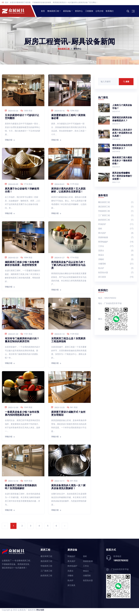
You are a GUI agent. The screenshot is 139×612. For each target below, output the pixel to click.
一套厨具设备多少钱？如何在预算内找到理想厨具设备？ (22, 414)
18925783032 (120, 560)
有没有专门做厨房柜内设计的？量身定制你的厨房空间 (22, 340)
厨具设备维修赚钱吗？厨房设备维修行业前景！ (122, 176)
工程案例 (89, 11)
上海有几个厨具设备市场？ (122, 107)
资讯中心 (79, 11)
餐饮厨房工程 (115, 203)
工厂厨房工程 (115, 216)
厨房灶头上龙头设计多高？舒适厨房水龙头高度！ (122, 133)
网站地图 (40, 610)
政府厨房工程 (115, 220)
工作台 (115, 246)
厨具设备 (67, 11)
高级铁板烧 (115, 238)
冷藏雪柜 (115, 264)
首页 (43, 11)
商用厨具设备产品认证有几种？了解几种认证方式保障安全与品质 (68, 265)
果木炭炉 (115, 233)
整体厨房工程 (53, 11)
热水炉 (115, 268)
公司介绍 (99, 11)
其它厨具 (115, 277)
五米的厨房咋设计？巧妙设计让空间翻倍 (22, 117)
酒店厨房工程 (115, 207)
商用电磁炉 (115, 242)
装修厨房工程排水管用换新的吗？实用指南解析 (21, 487)
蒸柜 (115, 229)
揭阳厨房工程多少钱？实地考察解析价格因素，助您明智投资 (22, 264)
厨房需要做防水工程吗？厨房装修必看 (68, 117)
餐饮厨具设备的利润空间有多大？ (122, 147)
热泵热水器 (115, 273)
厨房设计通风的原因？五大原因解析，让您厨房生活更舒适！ (68, 190)
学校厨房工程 (115, 211)
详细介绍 (10, 140)
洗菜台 (115, 251)
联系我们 (110, 11)
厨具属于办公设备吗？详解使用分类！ (22, 190)
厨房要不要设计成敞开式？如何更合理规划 (68, 414)
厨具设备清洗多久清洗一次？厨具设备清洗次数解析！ (68, 487)
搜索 (126, 82)
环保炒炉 (115, 225)
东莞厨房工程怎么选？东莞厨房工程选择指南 (68, 340)
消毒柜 (115, 260)
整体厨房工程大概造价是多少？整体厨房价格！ (122, 161)
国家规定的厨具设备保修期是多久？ (122, 119)
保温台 (115, 255)
